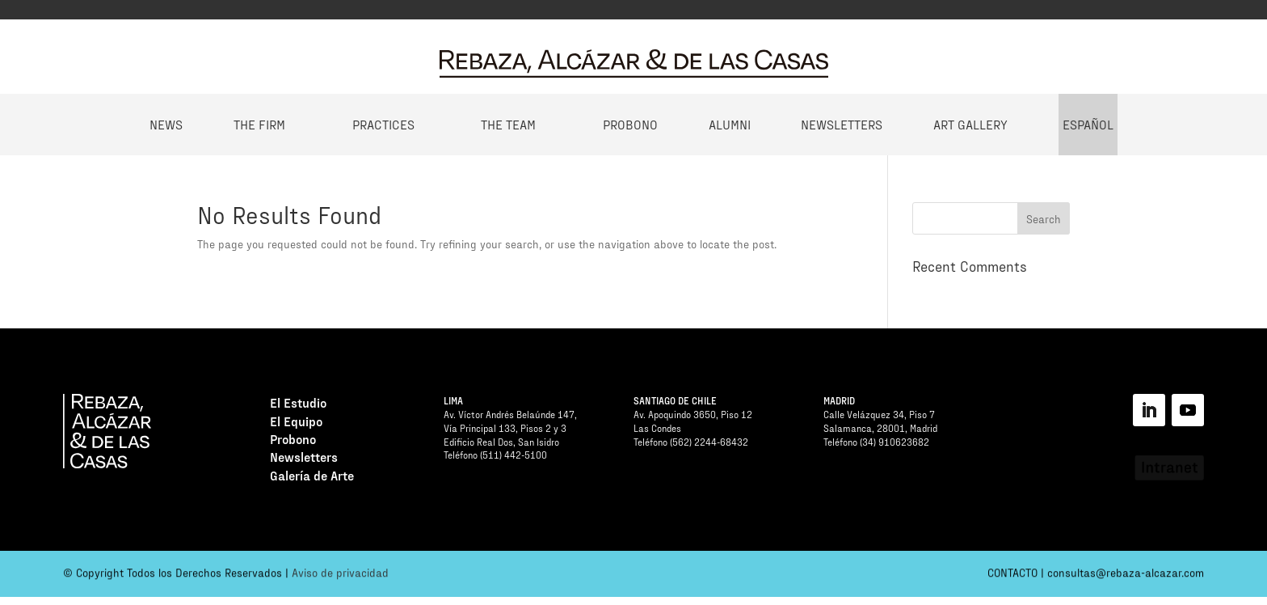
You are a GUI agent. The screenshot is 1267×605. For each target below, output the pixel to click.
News (166, 124)
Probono (630, 124)
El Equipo (296, 424)
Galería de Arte (312, 478)
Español (1088, 124)
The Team (508, 124)
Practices (383, 124)
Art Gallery (970, 124)
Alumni (730, 124)
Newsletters (841, 124)
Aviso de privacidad (340, 575)
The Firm (259, 124)
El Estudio (298, 405)
